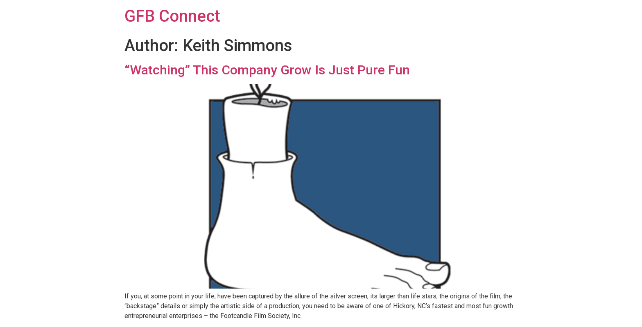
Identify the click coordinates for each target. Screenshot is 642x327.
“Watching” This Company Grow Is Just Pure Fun (267, 70)
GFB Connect (172, 16)
